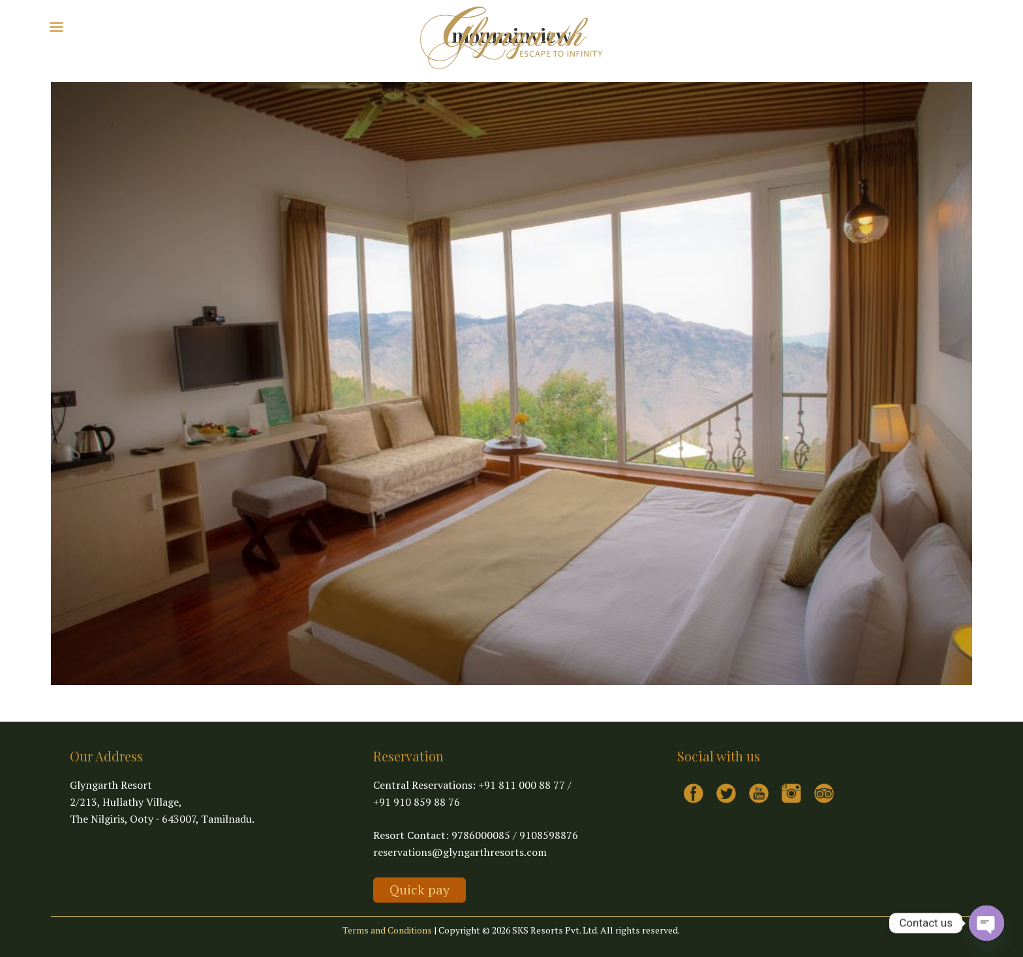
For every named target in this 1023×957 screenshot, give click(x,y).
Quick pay (419, 889)
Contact (251, 25)
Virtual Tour (196, 25)
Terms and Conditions (387, 930)
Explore (134, 25)
